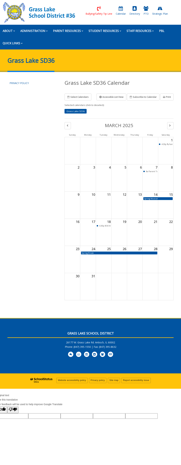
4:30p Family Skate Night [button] (167, 144)
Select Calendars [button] (78, 97)
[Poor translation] (13, 410)
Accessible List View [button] (111, 97)
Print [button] (167, 97)
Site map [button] (113, 380)
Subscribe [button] (143, 97)
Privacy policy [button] (98, 380)
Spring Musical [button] (151, 198)
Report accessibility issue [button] (136, 380)
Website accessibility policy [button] (72, 380)
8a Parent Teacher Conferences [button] (151, 171)
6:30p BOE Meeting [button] (105, 225)
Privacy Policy (19, 83)
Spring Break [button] (88, 253)
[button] (68, 125)
